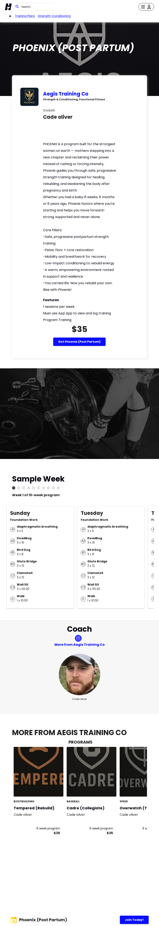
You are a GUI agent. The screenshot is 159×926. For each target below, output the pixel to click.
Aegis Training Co (65, 93)
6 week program (48, 828)
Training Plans (25, 16)
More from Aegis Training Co (79, 644)
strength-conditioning (54, 16)
